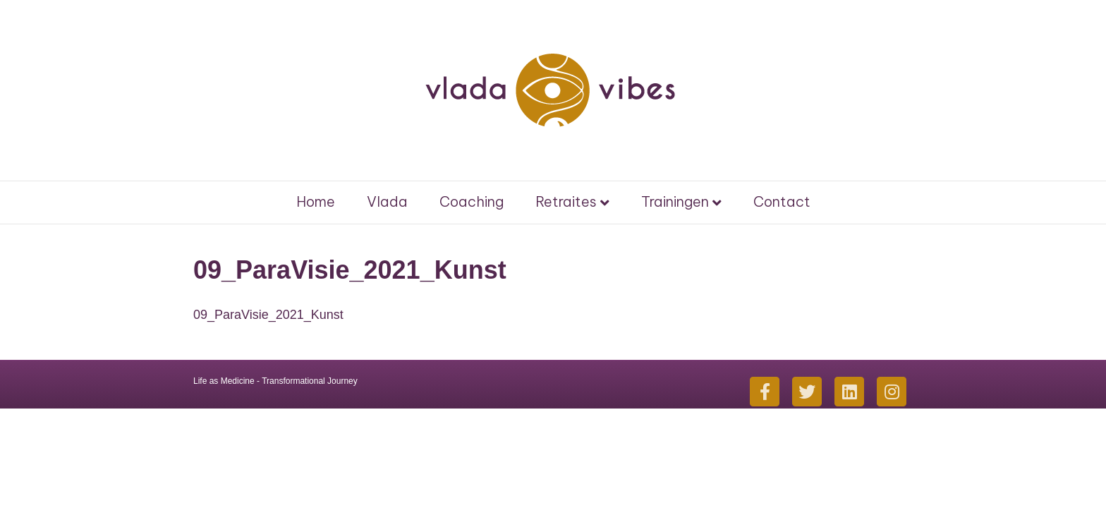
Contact (781, 201)
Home (315, 201)
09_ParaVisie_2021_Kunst (268, 315)
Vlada (387, 201)
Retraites (566, 201)
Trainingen (675, 201)
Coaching (471, 201)
